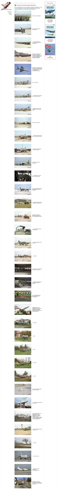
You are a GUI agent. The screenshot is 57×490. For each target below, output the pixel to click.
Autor (37, 7)
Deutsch (21, 3)
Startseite (17, 3)
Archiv (25, 3)
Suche (10, 14)
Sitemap (10, 13)
